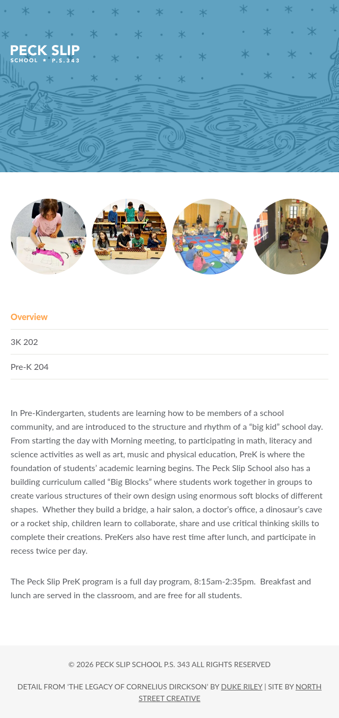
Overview (29, 317)
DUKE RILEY (241, 686)
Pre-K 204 (30, 366)
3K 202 (24, 341)
